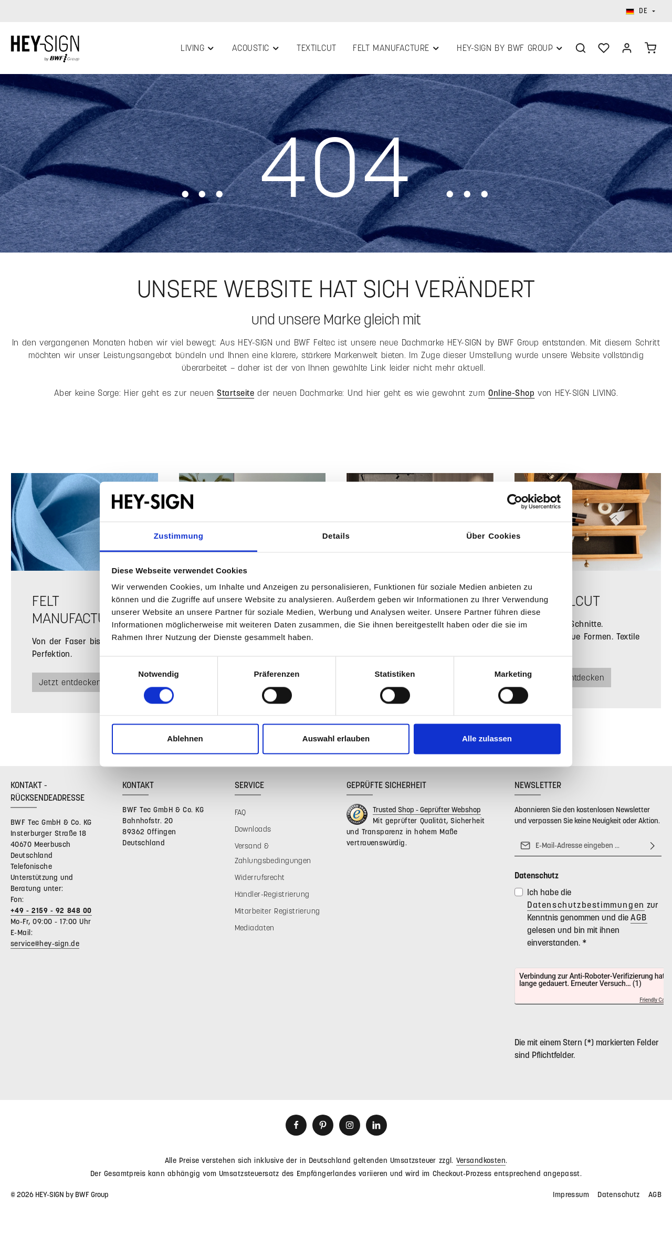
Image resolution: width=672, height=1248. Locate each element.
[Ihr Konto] (626, 50)
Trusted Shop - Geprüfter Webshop (427, 815)
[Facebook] (296, 1131)
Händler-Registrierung (272, 900)
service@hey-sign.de (44, 949)
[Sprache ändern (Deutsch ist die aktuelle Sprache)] (641, 11)
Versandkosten (481, 1166)
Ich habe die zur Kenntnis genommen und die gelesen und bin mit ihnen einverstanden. (592, 923)
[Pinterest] (322, 1131)
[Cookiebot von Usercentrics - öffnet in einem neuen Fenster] (515, 501)
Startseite (235, 398)
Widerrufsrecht (260, 883)
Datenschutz (618, 1200)
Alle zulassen (487, 739)
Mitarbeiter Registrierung (277, 917)
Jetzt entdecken (74, 688)
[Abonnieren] (653, 852)
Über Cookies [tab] (493, 536)
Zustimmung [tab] (179, 536)
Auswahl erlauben (336, 739)
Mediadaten (255, 933)
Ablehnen (185, 739)
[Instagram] (349, 1131)
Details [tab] (336, 536)
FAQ (240, 818)
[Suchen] (580, 50)
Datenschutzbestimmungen (586, 911)
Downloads (253, 835)
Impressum (571, 1200)
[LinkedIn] (376, 1131)
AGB (639, 923)
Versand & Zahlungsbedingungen (273, 859)
